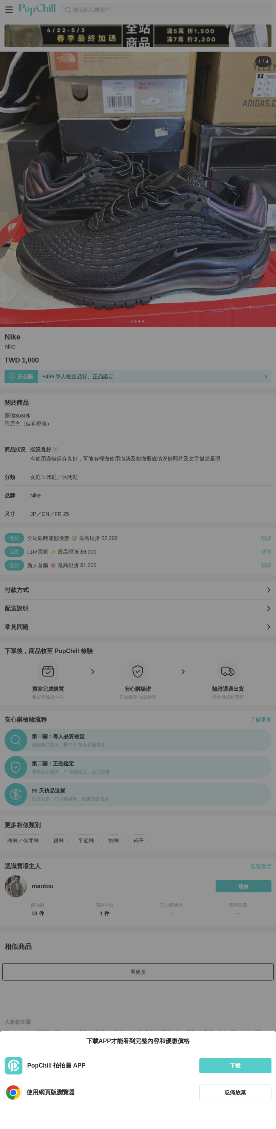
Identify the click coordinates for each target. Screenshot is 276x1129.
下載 (235, 1066)
